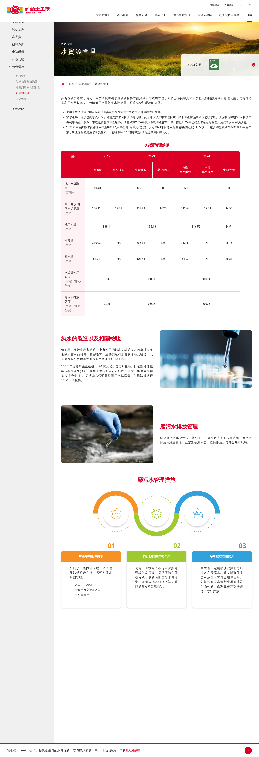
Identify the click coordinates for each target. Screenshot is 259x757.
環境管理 (20, 75)
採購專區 (214, 5)
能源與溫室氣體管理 (27, 87)
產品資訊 (123, 15)
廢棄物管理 (21, 99)
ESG (249, 15)
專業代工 (160, 15)
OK (248, 750)
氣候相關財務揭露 (25, 81)
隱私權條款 (133, 750)
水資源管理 (21, 93)
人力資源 (229, 5)
